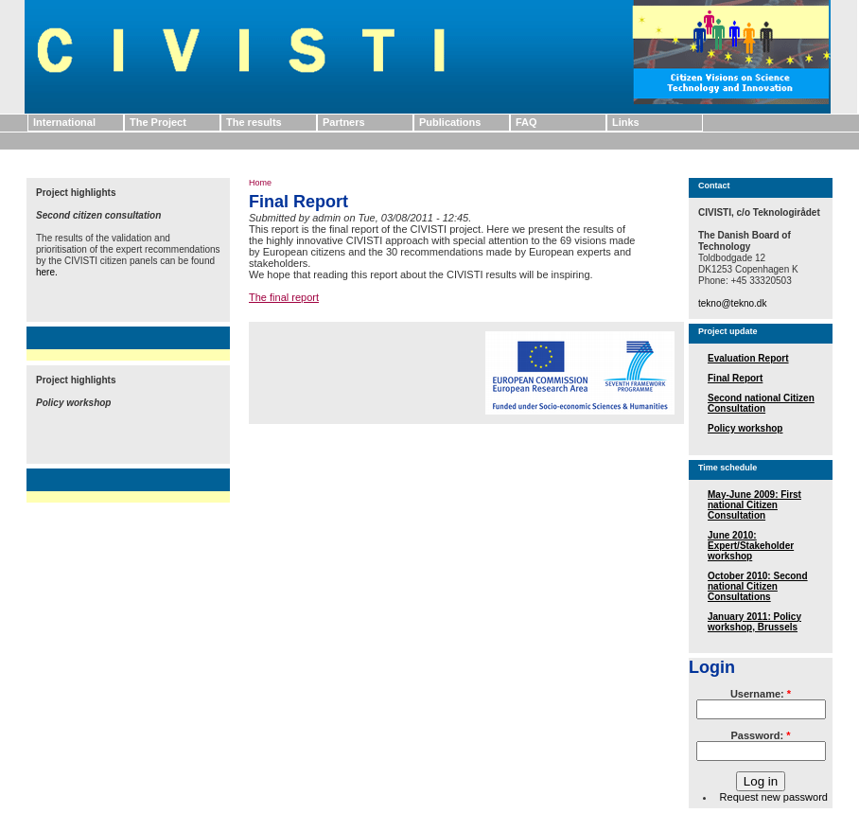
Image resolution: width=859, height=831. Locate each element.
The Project (158, 122)
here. (47, 272)
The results (254, 122)
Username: (760, 693)
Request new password (774, 797)
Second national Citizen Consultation (761, 403)
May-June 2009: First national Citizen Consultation (754, 505)
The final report (284, 297)
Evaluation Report (748, 358)
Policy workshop (745, 428)
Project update (728, 331)
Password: (761, 735)
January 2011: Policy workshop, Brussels (754, 621)
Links (626, 122)
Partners (344, 122)
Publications (450, 122)
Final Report (735, 378)
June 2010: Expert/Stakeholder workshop (751, 545)
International (64, 122)
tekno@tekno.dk (732, 303)
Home (260, 182)
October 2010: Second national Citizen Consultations (758, 586)
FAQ (526, 122)
